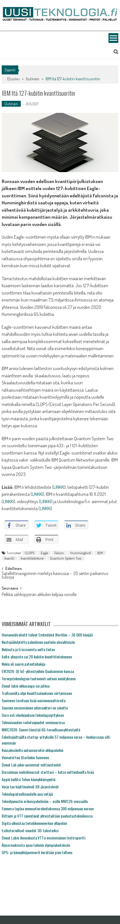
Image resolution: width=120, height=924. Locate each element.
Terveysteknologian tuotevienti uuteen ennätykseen (39, 678)
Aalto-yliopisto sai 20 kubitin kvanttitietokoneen (37, 657)
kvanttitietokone (32, 558)
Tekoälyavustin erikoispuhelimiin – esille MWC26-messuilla (45, 801)
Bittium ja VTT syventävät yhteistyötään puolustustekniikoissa (47, 816)
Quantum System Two (65, 558)
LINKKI (59, 487)
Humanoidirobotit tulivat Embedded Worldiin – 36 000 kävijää (47, 635)
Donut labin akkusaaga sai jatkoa (25, 686)
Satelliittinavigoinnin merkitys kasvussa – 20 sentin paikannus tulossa (55, 576)
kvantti (9, 558)
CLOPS (29, 553)
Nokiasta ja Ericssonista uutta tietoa (28, 649)
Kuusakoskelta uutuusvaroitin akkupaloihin (32, 750)
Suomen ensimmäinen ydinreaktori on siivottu (35, 708)
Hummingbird (80, 553)
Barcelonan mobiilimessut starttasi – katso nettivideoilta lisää (48, 772)
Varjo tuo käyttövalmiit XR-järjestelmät (30, 787)
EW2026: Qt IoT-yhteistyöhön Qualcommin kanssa (38, 671)
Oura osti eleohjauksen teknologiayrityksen (33, 715)
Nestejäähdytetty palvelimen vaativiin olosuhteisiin (38, 642)
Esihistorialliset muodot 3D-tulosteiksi (30, 830)
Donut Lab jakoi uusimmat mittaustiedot (31, 765)
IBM (100, 553)
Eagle (44, 553)
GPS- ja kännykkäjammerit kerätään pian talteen (37, 852)
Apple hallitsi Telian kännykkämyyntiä (28, 779)
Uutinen (32, 78)
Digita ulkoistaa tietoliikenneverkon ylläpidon (34, 823)
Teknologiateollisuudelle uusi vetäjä (27, 794)
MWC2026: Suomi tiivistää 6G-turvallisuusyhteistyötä (41, 730)
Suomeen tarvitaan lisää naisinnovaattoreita (33, 700)
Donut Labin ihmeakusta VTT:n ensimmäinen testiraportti (43, 838)
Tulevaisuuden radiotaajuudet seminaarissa (33, 722)
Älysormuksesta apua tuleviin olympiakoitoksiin (36, 845)
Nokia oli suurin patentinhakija (23, 664)
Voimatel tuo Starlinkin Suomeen (25, 757)
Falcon (59, 553)
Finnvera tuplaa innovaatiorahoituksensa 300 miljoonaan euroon (48, 808)
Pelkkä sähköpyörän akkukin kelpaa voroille (39, 595)
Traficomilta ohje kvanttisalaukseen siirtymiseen (37, 693)
